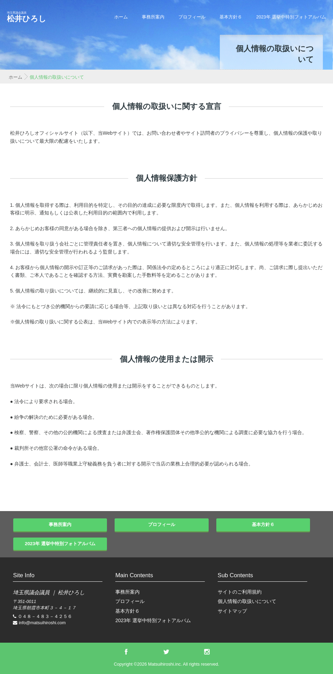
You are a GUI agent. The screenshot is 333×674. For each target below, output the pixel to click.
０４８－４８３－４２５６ (45, 616)
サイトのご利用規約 (240, 592)
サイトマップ (232, 611)
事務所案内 (153, 17)
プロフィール (192, 17)
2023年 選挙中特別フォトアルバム (291, 17)
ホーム (121, 17)
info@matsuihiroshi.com (42, 622)
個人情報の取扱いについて (247, 601)
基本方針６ (230, 17)
